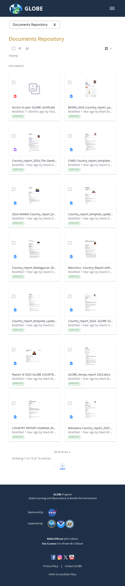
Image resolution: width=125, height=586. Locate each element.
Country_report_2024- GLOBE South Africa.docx (90, 321)
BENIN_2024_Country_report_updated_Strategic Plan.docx (90, 107)
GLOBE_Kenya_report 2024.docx (89, 374)
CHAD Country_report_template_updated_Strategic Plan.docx (90, 161)
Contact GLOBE (73, 566)
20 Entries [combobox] (63, 452)
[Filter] (20, 48)
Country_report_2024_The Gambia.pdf (34, 161)
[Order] (27, 48)
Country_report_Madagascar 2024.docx (34, 268)
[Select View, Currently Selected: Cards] (108, 48)
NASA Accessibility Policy (62, 574)
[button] (112, 8)
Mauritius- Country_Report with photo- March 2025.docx (90, 268)
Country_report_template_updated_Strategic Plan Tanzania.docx (90, 214)
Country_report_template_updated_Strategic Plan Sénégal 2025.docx (34, 321)
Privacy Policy (50, 566)
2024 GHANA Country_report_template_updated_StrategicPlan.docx (34, 214)
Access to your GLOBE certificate (33, 107)
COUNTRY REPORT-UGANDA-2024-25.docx (34, 428)
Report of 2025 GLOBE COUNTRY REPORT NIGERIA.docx (34, 374)
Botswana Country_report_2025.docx (90, 428)
